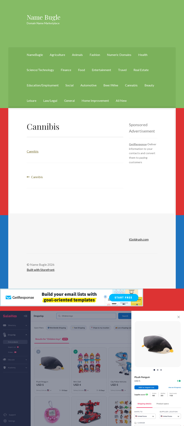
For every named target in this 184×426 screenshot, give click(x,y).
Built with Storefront (40, 269)
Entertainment (101, 70)
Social (69, 85)
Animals (77, 54)
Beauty (149, 85)
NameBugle (35, 54)
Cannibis (33, 151)
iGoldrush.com (139, 239)
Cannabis (131, 85)
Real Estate (141, 70)
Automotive (88, 85)
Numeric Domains (119, 54)
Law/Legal (50, 100)
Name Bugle (44, 17)
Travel (122, 70)
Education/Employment (43, 85)
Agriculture (57, 54)
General (69, 100)
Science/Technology (40, 70)
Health (142, 54)
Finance (66, 70)
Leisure (31, 100)
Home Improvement (95, 100)
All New (121, 100)
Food (81, 70)
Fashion (95, 54)
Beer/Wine (110, 85)
